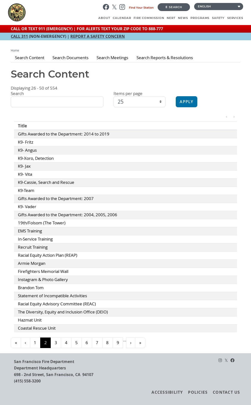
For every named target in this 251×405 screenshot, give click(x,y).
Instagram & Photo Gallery (43, 279)
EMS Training (30, 231)
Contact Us (226, 392)
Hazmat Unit (30, 320)
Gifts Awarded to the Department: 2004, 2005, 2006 (67, 214)
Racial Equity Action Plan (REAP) (47, 255)
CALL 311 (19, 36)
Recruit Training (33, 247)
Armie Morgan (31, 263)
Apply (186, 101)
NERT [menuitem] (171, 18)
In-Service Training (35, 239)
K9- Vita (25, 174)
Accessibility (167, 392)
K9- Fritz (25, 142)
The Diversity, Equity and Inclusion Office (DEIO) (63, 312)
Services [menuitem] (235, 18)
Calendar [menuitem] (122, 18)
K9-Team (26, 190)
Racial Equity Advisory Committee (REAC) (57, 304)
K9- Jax (24, 166)
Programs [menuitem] (199, 18)
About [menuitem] (104, 18)
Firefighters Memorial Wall (43, 271)
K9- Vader (27, 206)
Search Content (29, 57)
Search (173, 7)
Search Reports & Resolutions (165, 57)
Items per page (127, 93)
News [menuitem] (183, 18)
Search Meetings (112, 57)
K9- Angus (27, 150)
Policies (198, 392)
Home (15, 50)
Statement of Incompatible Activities (52, 295)
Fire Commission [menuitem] (149, 18)
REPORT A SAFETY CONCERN (97, 36)
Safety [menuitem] (218, 18)
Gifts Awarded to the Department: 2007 (56, 198)
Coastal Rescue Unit (37, 328)
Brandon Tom (31, 287)
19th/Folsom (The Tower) (41, 223)
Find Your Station (141, 7)
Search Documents (70, 57)
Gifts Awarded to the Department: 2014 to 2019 (63, 134)
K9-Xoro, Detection (36, 158)
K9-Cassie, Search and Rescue (46, 182)
